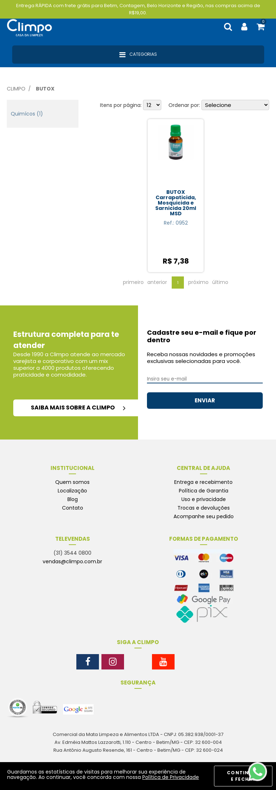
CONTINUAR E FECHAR (243, 776)
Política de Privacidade (170, 777)
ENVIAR (205, 400)
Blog (72, 499)
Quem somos (72, 482)
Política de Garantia (203, 490)
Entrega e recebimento (203, 482)
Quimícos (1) (27, 113)
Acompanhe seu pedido (203, 516)
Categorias (138, 54)
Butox (45, 88)
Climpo (16, 88)
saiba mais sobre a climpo (78, 407)
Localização (72, 490)
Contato (72, 507)
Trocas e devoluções (203, 507)
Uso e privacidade (203, 499)
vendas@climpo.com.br (72, 561)
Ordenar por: (184, 105)
